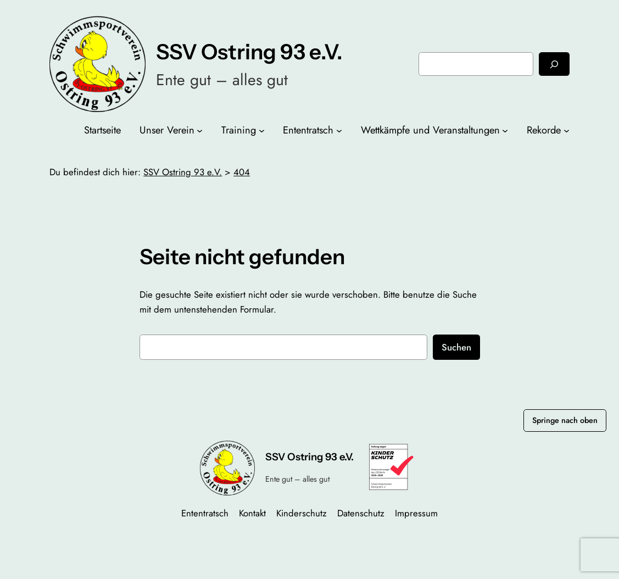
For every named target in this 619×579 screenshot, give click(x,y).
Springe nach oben (565, 420)
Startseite (102, 130)
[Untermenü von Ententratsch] (339, 130)
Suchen (456, 347)
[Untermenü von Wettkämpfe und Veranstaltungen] (505, 130)
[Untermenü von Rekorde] (567, 130)
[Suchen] (554, 64)
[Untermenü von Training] (262, 130)
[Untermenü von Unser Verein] (200, 130)
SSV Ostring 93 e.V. (249, 52)
